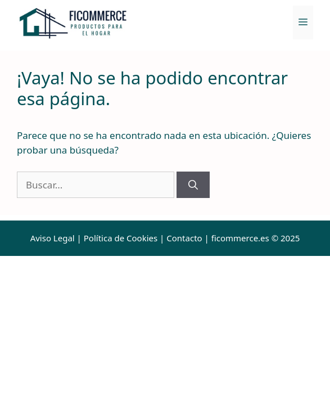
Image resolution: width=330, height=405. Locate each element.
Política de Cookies (120, 238)
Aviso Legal (52, 238)
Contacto (184, 238)
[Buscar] (193, 185)
